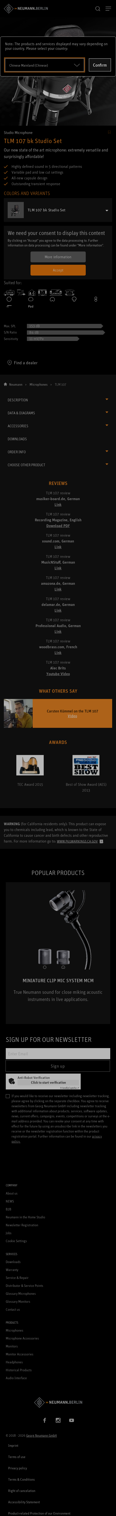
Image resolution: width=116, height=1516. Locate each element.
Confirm (100, 65)
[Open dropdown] (44, 64)
